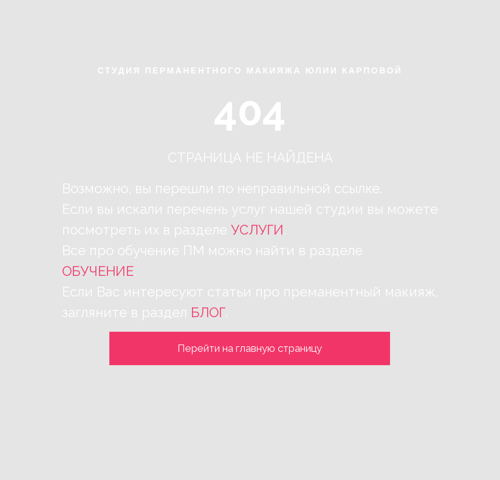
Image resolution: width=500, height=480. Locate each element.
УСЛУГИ (257, 230)
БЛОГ (208, 312)
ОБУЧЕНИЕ (98, 271)
